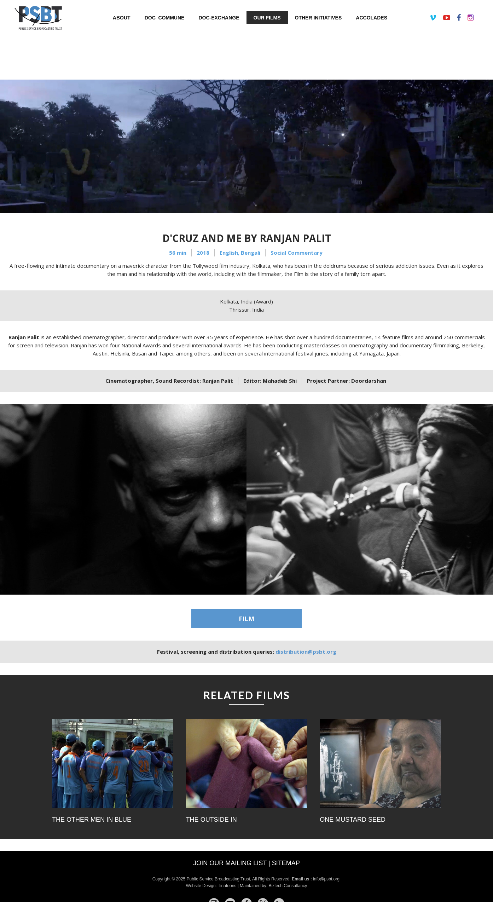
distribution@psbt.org (306, 651)
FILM (246, 618)
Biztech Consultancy (287, 885)
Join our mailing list (230, 863)
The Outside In (211, 819)
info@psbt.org (327, 879)
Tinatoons (227, 885)
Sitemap (286, 863)
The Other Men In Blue (91, 819)
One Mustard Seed (352, 819)
